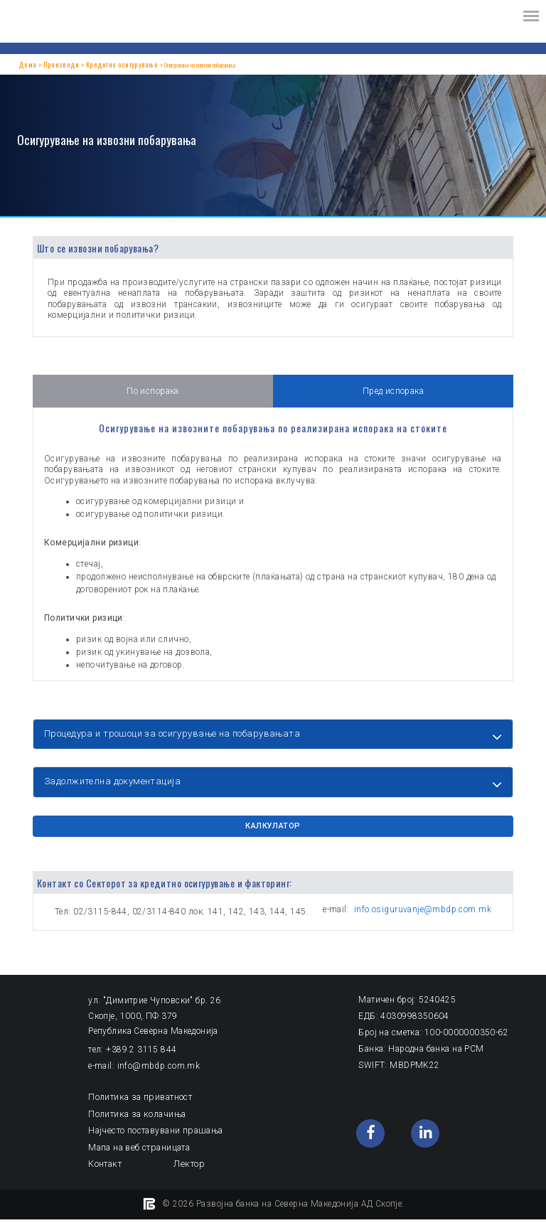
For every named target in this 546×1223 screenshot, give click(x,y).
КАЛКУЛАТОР (272, 832)
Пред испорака (393, 392)
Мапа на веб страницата (138, 1152)
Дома (23, 65)
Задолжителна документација (112, 784)
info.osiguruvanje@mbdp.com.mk (422, 914)
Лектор (187, 1168)
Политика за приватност (139, 1103)
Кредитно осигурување (89, 65)
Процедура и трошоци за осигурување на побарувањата (172, 734)
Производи (47, 65)
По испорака (153, 392)
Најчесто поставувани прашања (154, 1136)
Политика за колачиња (136, 1119)
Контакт (104, 1168)
